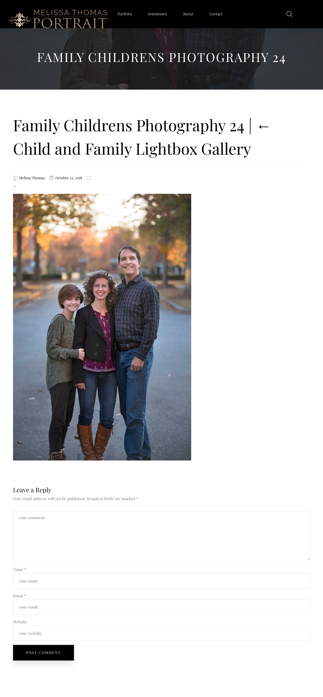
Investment (157, 13)
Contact (215, 13)
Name (19, 569)
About (188, 13)
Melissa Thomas (32, 177)
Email (19, 595)
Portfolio (125, 13)
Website (20, 621)
